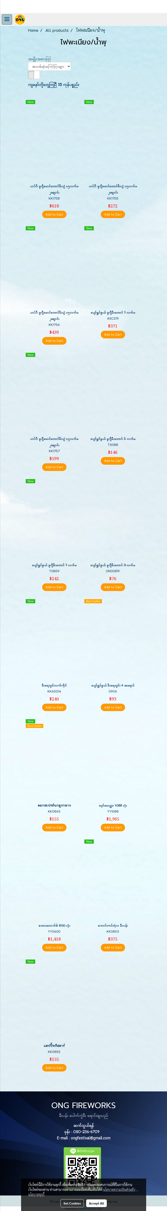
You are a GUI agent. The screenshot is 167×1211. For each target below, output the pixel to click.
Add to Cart (54, 214)
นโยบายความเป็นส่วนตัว (119, 1189)
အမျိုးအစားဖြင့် (41, 58)
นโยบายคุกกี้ (36, 1194)
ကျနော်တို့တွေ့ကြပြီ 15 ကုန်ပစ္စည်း (53, 84)
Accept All (96, 1203)
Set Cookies (72, 1203)
